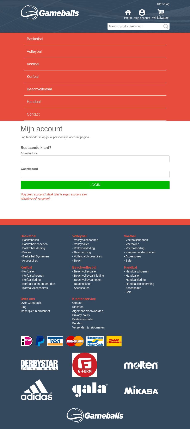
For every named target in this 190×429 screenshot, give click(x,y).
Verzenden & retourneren (88, 327)
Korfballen (28, 271)
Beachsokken (82, 283)
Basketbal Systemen (35, 256)
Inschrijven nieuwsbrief (35, 311)
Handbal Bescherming (140, 283)
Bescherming (82, 252)
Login (95, 185)
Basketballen (30, 240)
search (165, 26)
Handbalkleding (136, 279)
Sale (128, 260)
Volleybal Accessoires (88, 256)
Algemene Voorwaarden (87, 311)
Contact (33, 114)
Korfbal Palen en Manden (38, 283)
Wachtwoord (29, 169)
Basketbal (35, 39)
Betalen (77, 323)
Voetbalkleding (135, 248)
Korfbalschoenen (33, 275)
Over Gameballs (31, 302)
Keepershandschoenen (140, 252)
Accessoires (30, 260)
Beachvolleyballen (85, 271)
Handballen (133, 275)
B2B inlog (163, 4)
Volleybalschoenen (86, 240)
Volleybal (34, 51)
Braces (26, 252)
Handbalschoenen (137, 271)
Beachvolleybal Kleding (89, 275)
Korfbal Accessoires (35, 288)
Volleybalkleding (84, 248)
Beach (78, 260)
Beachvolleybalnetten (88, 279)
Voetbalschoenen (137, 240)
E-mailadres (29, 153)
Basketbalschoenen (35, 244)
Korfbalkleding (31, 279)
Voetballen (132, 244)
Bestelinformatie (82, 319)
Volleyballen (82, 244)
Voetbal (33, 64)
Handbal (34, 102)
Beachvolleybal (39, 89)
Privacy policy (81, 315)
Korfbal (33, 77)
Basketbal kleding (33, 248)
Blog (23, 307)
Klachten (78, 307)
